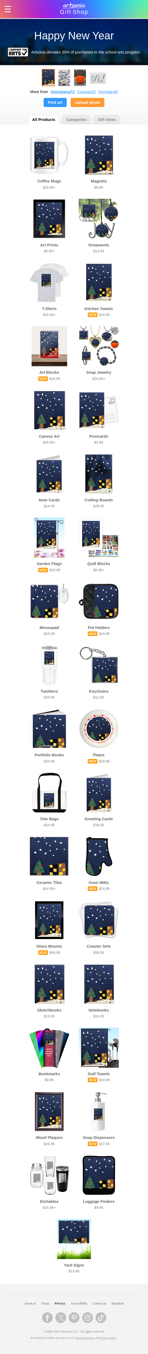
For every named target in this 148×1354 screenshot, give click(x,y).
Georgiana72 (63, 92)
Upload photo (87, 102)
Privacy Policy (108, 1337)
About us (30, 1303)
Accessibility (78, 1303)
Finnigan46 (108, 92)
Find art (55, 102)
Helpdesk (118, 1303)
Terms (45, 1303)
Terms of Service (85, 1337)
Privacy (60, 1303)
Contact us (99, 1303)
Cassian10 (86, 92)
